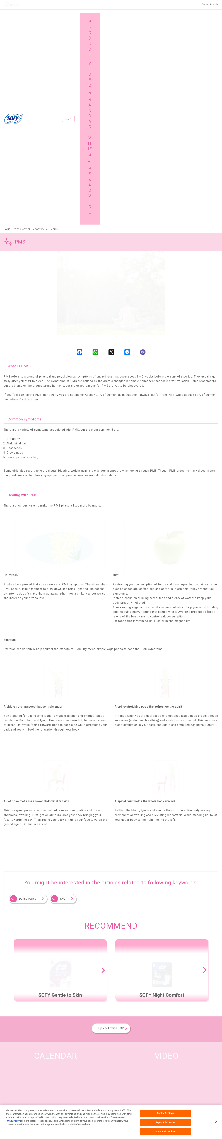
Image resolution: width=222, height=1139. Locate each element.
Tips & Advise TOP (111, 828)
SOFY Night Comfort (171, 997)
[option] (60, 770)
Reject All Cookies (165, 1122)
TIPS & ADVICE (180, 1068)
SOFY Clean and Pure (15, 1015)
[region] (111, 1122)
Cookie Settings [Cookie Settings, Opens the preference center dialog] (165, 1113)
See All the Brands (198, 976)
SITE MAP (16, 1077)
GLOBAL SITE (72, 1077)
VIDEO (121, 1068)
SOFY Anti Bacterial (46, 997)
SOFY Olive (10, 997)
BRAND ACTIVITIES (75, 1068)
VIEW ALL (166, 947)
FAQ (62, 698)
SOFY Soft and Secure (129, 997)
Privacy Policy (13, 1120)
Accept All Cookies (165, 1131)
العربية (81, 19)
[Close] (216, 1122)
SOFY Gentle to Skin (87, 997)
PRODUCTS (17, 1068)
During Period (27, 698)
